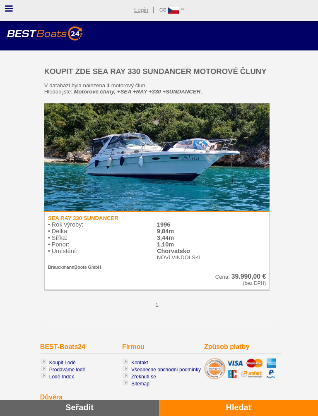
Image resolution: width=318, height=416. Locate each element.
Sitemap (140, 384)
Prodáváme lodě (67, 370)
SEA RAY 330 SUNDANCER (83, 218)
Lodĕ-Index (61, 377)
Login (141, 10)
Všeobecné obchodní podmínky (166, 370)
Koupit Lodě (62, 363)
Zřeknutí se (143, 377)
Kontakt (139, 363)
